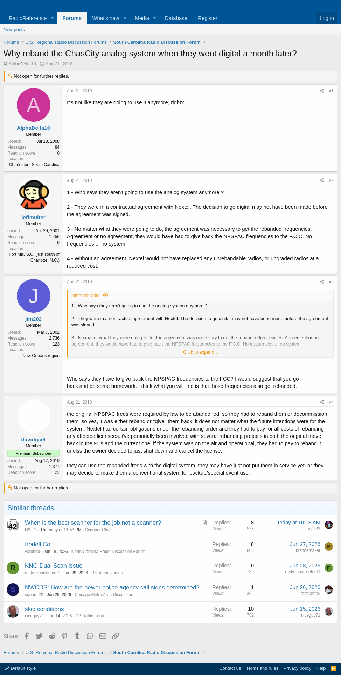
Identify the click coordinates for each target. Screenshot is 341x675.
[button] (52, 18)
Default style (20, 668)
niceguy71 (34, 615)
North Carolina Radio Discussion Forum (108, 551)
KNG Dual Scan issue (53, 565)
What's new (105, 18)
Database (176, 18)
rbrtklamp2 (310, 593)
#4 (331, 402)
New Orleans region (41, 355)
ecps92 (313, 528)
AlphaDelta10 (22, 63)
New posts (14, 29)
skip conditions (44, 609)
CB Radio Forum (90, 615)
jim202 (33, 319)
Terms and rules (262, 668)
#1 (331, 90)
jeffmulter (33, 217)
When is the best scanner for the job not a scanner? (93, 522)
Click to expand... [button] (200, 352)
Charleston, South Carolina (34, 164)
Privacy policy (297, 668)
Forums (72, 18)
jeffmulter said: (86, 295)
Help (321, 668)
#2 (331, 180)
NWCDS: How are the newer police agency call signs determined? (112, 587)
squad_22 (34, 594)
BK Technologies (107, 572)
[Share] (322, 91)
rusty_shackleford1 (42, 572)
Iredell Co (37, 544)
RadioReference (28, 18)
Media (142, 18)
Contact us (230, 668)
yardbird (32, 551)
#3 (331, 281)
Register (207, 18)
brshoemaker (308, 550)
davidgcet (33, 439)
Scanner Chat (98, 529)
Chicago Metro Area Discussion (104, 594)
